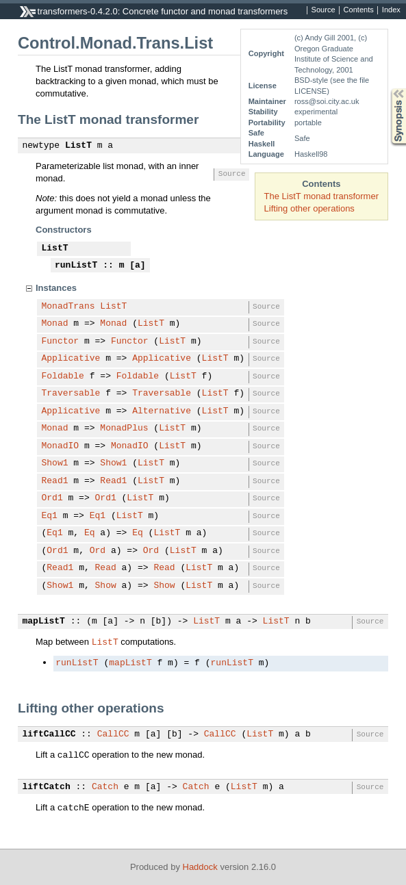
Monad (55, 324)
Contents (359, 10)
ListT (78, 146)
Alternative (161, 411)
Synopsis (387, 88)
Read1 (55, 481)
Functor (60, 341)
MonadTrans (68, 306)
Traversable (71, 393)
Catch (105, 787)
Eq (89, 533)
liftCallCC (49, 734)
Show (105, 586)
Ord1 (52, 498)
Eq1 (50, 516)
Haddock (200, 867)
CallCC (113, 734)
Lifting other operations (309, 208)
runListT (76, 265)
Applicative (71, 358)
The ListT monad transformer (321, 196)
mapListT (44, 621)
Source (323, 10)
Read (105, 568)
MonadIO (60, 446)
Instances (56, 288)
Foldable (63, 376)
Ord (97, 551)
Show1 (55, 463)
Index (391, 10)
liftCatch (47, 787)
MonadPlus (124, 428)
